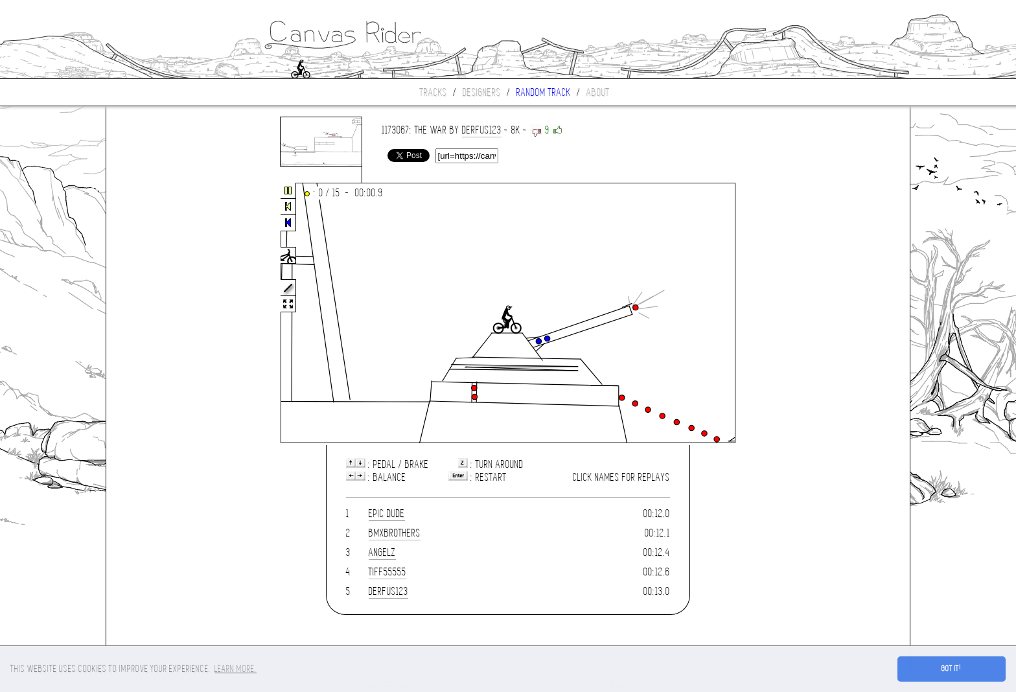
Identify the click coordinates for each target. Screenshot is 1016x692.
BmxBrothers (395, 533)
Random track (543, 92)
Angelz (382, 552)
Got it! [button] (951, 668)
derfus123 (482, 130)
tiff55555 (387, 572)
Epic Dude (387, 513)
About (598, 92)
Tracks (433, 92)
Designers (482, 92)
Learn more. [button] (235, 669)
